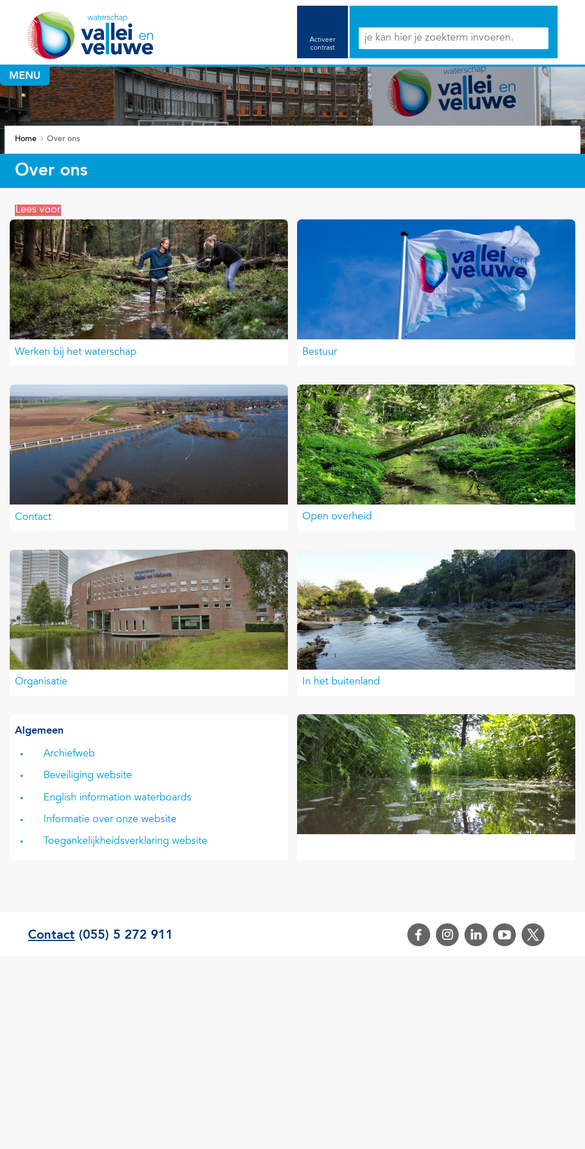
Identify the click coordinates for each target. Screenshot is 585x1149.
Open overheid (337, 517)
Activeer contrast (322, 44)
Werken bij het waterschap (76, 352)
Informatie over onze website (110, 820)
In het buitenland (341, 682)
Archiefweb (69, 754)
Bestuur (319, 352)
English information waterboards (117, 798)
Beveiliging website (87, 776)
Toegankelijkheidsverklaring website (125, 841)
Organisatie (41, 682)
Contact (33, 518)
